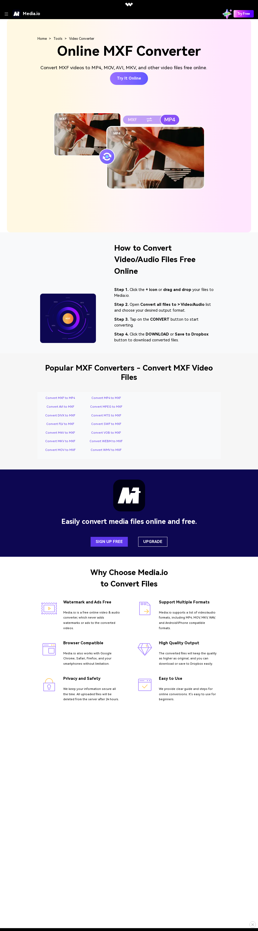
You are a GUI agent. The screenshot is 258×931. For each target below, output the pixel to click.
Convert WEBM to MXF (106, 441)
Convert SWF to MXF (106, 424)
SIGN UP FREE (109, 542)
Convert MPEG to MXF (106, 406)
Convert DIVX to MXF (60, 415)
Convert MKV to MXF (60, 441)
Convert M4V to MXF (60, 432)
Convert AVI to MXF (60, 406)
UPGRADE (152, 542)
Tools (57, 39)
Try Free (243, 14)
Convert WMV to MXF (106, 450)
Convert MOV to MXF (60, 450)
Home (42, 39)
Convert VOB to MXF (106, 432)
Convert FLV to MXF (60, 424)
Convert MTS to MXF (106, 415)
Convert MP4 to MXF (106, 398)
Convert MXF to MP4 (60, 398)
